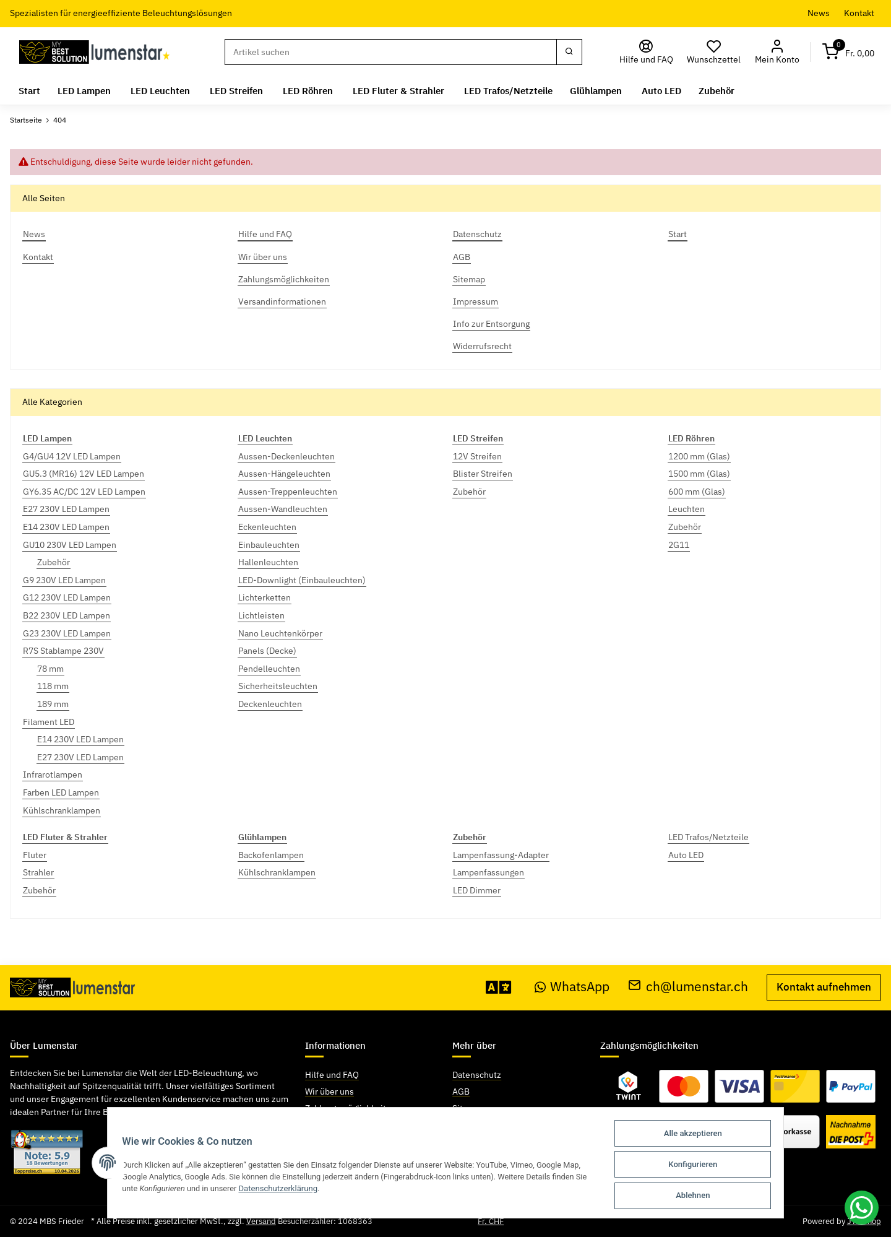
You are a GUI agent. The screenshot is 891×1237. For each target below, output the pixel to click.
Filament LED (48, 721)
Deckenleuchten (270, 704)
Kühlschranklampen (61, 810)
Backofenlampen (271, 855)
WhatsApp (572, 986)
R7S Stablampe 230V (63, 650)
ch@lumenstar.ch (688, 986)
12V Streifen (477, 456)
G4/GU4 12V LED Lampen (72, 456)
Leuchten (686, 508)
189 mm (53, 704)
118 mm (53, 686)
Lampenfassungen (488, 872)
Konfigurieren (698, 1165)
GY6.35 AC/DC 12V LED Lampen (84, 491)
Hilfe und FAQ (332, 1074)
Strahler (38, 872)
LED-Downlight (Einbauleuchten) (302, 580)
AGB (461, 1091)
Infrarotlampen (52, 774)
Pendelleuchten (269, 668)
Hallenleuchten (268, 562)
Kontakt (859, 13)
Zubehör (53, 562)
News (818, 13)
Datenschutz (476, 1074)
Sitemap (468, 1108)
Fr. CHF (491, 1221)
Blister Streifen (482, 473)
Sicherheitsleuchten (277, 686)
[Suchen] (390, 52)
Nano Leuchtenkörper (280, 633)
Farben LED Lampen (61, 792)
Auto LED (686, 855)
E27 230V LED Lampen (66, 508)
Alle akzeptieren (698, 1135)
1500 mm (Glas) (699, 473)
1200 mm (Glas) (699, 456)
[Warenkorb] (848, 52)
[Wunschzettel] (714, 52)
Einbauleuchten (268, 544)
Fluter (34, 855)
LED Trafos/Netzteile (708, 837)
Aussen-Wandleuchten (282, 508)
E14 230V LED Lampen (66, 526)
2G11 (678, 544)
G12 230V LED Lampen (67, 597)
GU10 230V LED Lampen (69, 544)
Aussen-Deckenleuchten (286, 456)
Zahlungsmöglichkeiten (350, 1108)
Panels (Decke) (267, 650)
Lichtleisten (261, 615)
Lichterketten (264, 597)
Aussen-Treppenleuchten (287, 491)
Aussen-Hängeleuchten (284, 473)
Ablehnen (698, 1195)
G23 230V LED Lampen (67, 633)
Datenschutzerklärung (276, 1189)
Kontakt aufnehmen (824, 987)
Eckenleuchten (267, 526)
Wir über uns (329, 1091)
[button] (776, 52)
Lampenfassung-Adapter (501, 855)
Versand (261, 1221)
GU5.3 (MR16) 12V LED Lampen (83, 473)
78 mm (50, 668)
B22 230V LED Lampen (66, 615)
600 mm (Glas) (696, 491)
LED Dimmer (477, 890)
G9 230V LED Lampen (64, 580)
